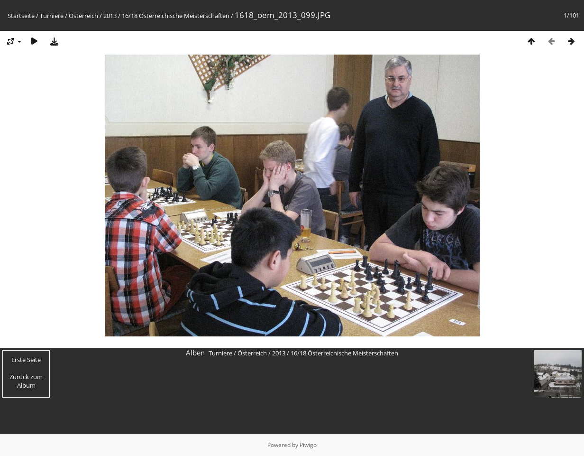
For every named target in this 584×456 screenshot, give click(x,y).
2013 (110, 15)
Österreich (83, 15)
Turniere (52, 15)
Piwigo (308, 445)
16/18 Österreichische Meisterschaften (175, 15)
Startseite (21, 15)
